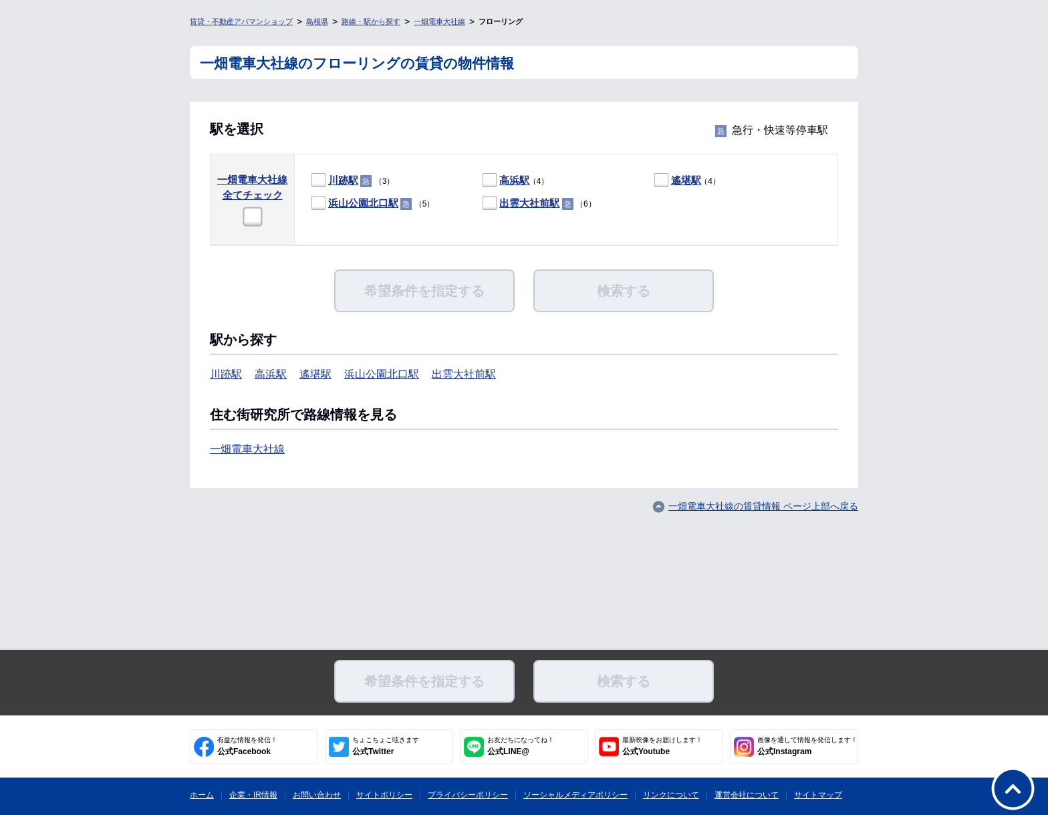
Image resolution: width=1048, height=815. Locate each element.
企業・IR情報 (253, 795)
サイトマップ (818, 795)
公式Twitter (385, 746)
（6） (539, 203)
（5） (372, 203)
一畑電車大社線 (439, 21)
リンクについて (671, 795)
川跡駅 (343, 180)
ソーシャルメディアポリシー (575, 795)
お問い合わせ (317, 795)
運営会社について (746, 795)
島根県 (317, 21)
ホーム (202, 795)
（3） (352, 180)
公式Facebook (247, 746)
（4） (516, 180)
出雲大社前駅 (529, 203)
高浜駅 (514, 180)
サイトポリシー (384, 795)
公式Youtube (662, 746)
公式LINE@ (520, 746)
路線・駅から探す (371, 21)
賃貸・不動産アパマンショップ (241, 21)
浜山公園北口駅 (363, 203)
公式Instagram (807, 746)
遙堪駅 (686, 180)
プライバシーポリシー (468, 795)
